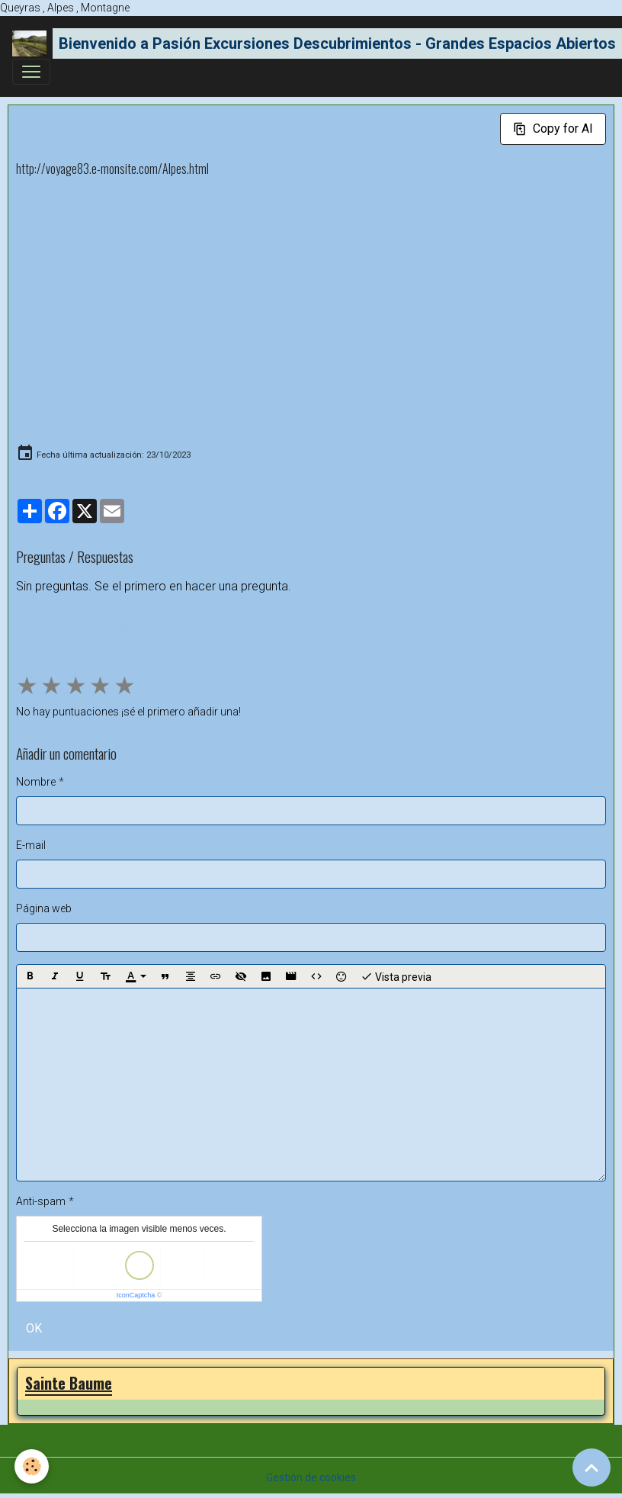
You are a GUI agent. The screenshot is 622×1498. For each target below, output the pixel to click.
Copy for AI (553, 128)
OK (34, 1328)
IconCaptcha (136, 1295)
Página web (44, 908)
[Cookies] (32, 1466)
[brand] (305, 43)
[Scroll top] (591, 1467)
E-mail (31, 845)
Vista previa (396, 976)
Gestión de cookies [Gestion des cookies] (311, 1477)
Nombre (36, 782)
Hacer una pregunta (77, 628)
